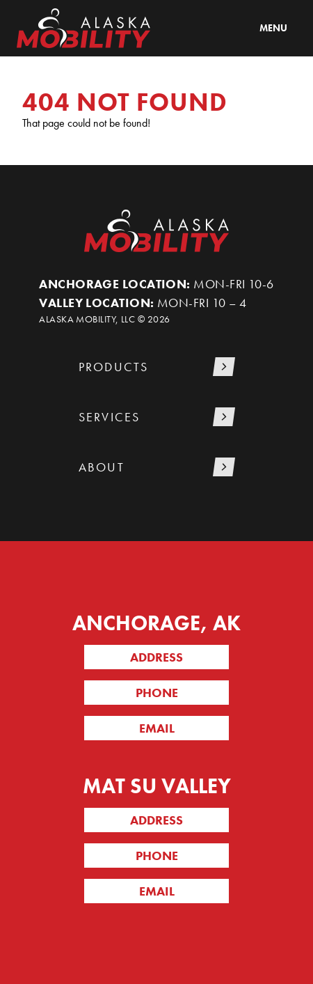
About (102, 467)
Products (114, 367)
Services (110, 417)
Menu (273, 28)
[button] (157, 368)
